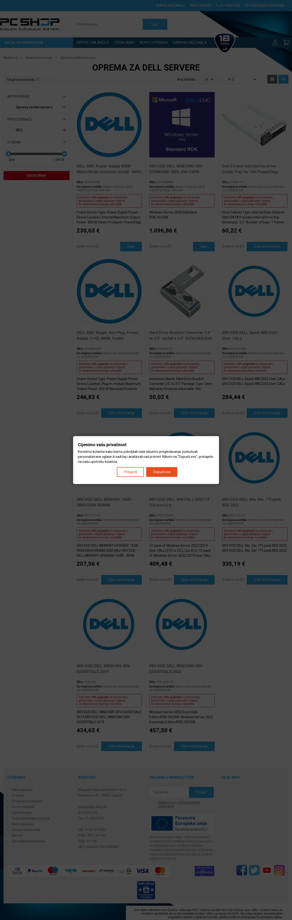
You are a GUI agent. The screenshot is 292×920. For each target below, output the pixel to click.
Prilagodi (130, 472)
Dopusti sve (162, 472)
